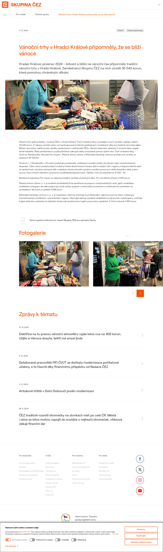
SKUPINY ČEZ (25, 532)
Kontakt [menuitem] (22, 467)
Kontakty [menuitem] (76, 471)
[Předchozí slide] (133, 293)
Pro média (20, 14)
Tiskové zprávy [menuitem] (105, 475)
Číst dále (115, 534)
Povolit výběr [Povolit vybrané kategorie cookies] (141, 536)
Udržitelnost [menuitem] (51, 471)
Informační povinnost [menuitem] (81, 479)
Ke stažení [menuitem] (103, 467)
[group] (54, 266)
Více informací (11, 546)
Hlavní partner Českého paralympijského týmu (78, 518)
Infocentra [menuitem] (50, 467)
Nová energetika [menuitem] (52, 475)
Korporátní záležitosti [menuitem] (81, 467)
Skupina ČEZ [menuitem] (51, 487)
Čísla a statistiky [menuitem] (105, 479)
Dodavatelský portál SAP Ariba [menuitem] (31, 471)
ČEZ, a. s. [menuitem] (49, 491)
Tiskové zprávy (42, 14)
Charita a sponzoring (134, 30)
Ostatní (120, 30)
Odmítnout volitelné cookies (141, 542)
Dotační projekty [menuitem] (52, 463)
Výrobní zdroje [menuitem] (52, 483)
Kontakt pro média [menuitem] (106, 463)
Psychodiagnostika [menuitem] (27, 463)
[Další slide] (140, 293)
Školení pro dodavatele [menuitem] (28, 475)
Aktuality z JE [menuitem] (104, 471)
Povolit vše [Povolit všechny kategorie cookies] (141, 529)
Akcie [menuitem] (74, 475)
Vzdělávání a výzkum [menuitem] (54, 479)
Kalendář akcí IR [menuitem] (78, 463)
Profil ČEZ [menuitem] (50, 495)
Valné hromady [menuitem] (78, 483)
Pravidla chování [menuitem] (25, 479)
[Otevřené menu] (159, 4)
